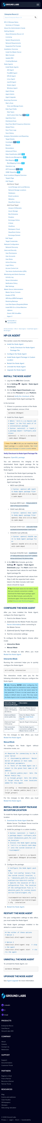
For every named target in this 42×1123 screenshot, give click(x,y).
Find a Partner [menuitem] (6, 1079)
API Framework (11, 169)
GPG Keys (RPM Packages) (14, 298)
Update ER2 (9, 58)
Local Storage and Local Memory (19, 187)
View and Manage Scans (15, 106)
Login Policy (10, 265)
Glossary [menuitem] (4, 1105)
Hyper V (9, 316)
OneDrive (11, 226)
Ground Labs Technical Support (23, 601)
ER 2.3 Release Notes (11, 22)
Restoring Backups (12, 301)
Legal (11, 1120)
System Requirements (13, 40)
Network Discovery (12, 247)
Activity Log (9, 277)
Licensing (9, 37)
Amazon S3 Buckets (15, 208)
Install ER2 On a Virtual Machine (16, 307)
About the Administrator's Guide (14, 28)
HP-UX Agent (11, 76)
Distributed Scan (11, 121)
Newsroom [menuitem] (5, 1050)
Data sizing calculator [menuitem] (8, 1108)
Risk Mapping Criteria (14, 163)
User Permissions (11, 253)
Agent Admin (10, 94)
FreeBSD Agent (12, 73)
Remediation (10, 148)
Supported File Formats (13, 46)
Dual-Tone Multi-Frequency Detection (18, 124)
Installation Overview (11, 49)
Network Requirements (13, 43)
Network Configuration (11, 244)
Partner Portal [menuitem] (6, 1084)
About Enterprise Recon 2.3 (15, 34)
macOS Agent (11, 82)
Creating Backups (11, 61)
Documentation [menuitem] (6, 1063)
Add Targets (9, 181)
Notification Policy (11, 283)
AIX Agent (10, 70)
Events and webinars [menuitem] (8, 1097)
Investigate (9, 142)
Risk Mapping (10, 160)
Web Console (10, 55)
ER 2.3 (16, 328)
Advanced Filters (11, 151)
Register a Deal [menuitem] (6, 1076)
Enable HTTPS (10, 295)
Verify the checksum (21, 396)
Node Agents (8, 64)
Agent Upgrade (11, 97)
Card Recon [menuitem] (5, 1028)
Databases (11, 193)
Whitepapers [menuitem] (5, 1102)
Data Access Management (14, 157)
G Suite (10, 223)
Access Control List (12, 268)
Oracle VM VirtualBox (14, 313)
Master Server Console (13, 292)
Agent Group (10, 91)
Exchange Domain (14, 235)
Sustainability (26, 1120)
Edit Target (9, 238)
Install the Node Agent (15, 344)
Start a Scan (9, 103)
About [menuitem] (3, 1042)
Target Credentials (12, 241)
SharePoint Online (14, 232)
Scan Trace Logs (11, 130)
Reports (8, 145)
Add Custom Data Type (14, 115)
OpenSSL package (18, 457)
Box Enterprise (13, 214)
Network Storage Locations (17, 190)
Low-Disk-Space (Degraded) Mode (17, 304)
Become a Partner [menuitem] (7, 1081)
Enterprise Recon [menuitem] (7, 1026)
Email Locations (13, 196)
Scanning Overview (10, 100)
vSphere (9, 310)
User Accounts (10, 256)
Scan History (10, 133)
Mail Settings (10, 286)
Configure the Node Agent (16, 354)
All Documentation (8, 328)
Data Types (10, 112)
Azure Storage (13, 211)
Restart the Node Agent (15, 363)
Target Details (10, 139)
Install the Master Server (13, 52)
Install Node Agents (12, 67)
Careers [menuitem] (4, 1044)
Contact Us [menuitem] (5, 1047)
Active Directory (11, 262)
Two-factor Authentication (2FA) (16, 271)
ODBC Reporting (11, 172)
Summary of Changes (13, 25)
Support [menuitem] (4, 1060)
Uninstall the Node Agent (16, 367)
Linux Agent (11, 79)
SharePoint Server (14, 202)
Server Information (12, 280)
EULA (17, 1120)
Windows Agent (12, 88)
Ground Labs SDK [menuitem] (7, 1031)
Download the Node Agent (17, 820)
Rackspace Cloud (14, 229)
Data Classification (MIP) (13, 154)
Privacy (3, 1120)
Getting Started (9, 31)
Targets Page (10, 178)
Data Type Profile (11, 109)
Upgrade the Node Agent (16, 370)
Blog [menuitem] (2, 1094)
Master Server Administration (13, 289)
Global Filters (10, 127)
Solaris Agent (11, 85)
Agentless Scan (11, 118)
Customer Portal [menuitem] (7, 1065)
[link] (11, 4)
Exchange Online (14, 220)
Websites (11, 199)
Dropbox (11, 217)
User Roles (9, 259)
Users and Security (10, 250)
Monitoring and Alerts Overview (14, 274)
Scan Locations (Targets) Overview (15, 175)
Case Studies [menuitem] (5, 1100)
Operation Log (10, 166)
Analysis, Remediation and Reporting (16, 136)
